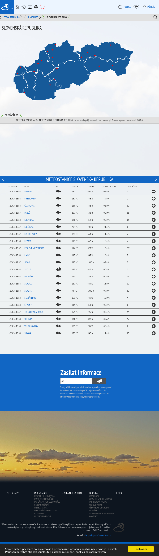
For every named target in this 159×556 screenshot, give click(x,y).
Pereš (27, 212)
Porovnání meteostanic (46, 510)
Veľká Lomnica (31, 326)
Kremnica (29, 219)
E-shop (42, 7)
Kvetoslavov (30, 234)
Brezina (28, 191)
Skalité (28, 290)
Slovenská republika (57, 17)
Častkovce (29, 205)
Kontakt (93, 516)
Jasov (27, 262)
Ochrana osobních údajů (101, 513)
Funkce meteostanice (44, 495)
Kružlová (28, 226)
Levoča (27, 241)
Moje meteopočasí (137, 7)
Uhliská (28, 319)
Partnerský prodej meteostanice (98, 503)
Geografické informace (100, 498)
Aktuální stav (11, 114)
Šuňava (27, 333)
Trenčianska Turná (33, 312)
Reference (39, 513)
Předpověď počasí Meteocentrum (97, 535)
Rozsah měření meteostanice (41, 506)
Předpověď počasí (42, 516)
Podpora (36, 7)
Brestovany (30, 198)
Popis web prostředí (44, 498)
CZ (12, 1)
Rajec (26, 255)
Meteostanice (23, 7)
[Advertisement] (79, 149)
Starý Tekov (30, 297)
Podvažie (28, 276)
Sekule (27, 269)
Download (94, 495)
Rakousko (33, 17)
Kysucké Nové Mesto (34, 248)
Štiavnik (28, 304)
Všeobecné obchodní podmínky (99, 509)
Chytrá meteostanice (30, 7)
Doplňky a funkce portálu (47, 501)
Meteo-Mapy (17, 7)
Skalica (28, 283)
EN (12, 8)
